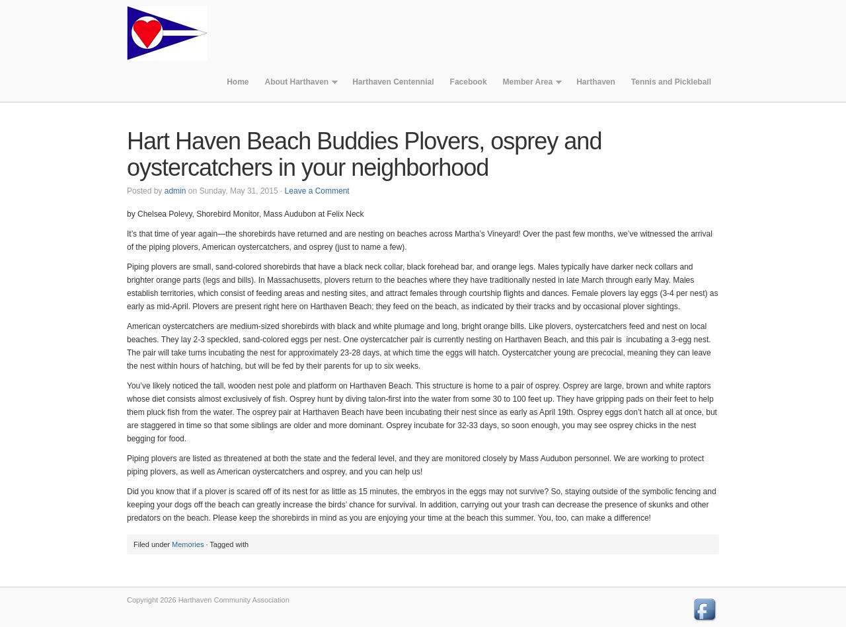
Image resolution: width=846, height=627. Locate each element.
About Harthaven (297, 84)
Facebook (468, 82)
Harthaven (595, 82)
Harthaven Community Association (176, 33)
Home (238, 82)
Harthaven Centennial (393, 82)
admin (175, 191)
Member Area (528, 84)
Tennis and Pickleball (671, 82)
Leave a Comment (317, 191)
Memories (188, 544)
